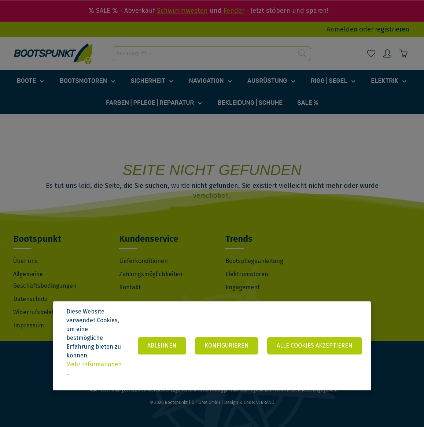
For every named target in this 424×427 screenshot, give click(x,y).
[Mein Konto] (387, 53)
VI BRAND (265, 402)
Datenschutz (30, 299)
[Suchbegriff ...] (203, 53)
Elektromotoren (246, 274)
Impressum (28, 325)
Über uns (25, 260)
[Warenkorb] (403, 53)
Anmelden (342, 29)
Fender (234, 11)
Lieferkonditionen (143, 260)
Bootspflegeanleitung (254, 260)
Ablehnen (162, 345)
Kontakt (130, 287)
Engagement (242, 287)
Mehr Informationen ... (94, 368)
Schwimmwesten (182, 11)
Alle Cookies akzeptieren (315, 345)
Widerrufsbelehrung (40, 312)
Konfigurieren (226, 345)
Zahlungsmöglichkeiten (150, 274)
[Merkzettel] (371, 53)
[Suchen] (302, 53)
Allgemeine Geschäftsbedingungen (45, 280)
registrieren (392, 29)
